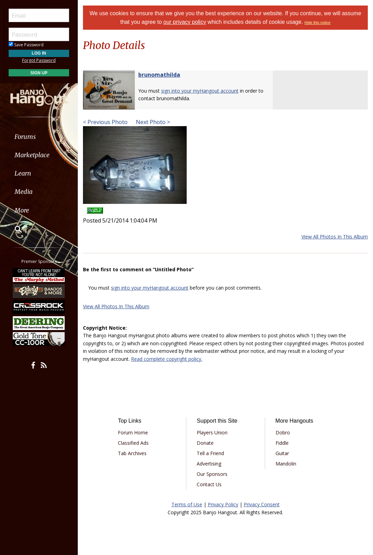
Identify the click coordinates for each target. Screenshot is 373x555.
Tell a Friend (210, 453)
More (22, 210)
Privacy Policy (223, 504)
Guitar (282, 453)
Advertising (209, 463)
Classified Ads (133, 443)
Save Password (26, 45)
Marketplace (32, 155)
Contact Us (209, 484)
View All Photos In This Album (334, 236)
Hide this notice (317, 22)
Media (23, 192)
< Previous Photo (105, 122)
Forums (25, 137)
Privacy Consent (262, 504)
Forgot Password (39, 60)
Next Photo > (152, 122)
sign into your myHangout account (200, 90)
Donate (205, 443)
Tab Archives (132, 453)
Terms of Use (186, 504)
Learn (23, 173)
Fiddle (282, 443)
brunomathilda (159, 74)
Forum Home (133, 432)
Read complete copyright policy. (166, 359)
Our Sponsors (212, 474)
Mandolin (286, 463)
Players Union (212, 432)
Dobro (283, 432)
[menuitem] (39, 137)
